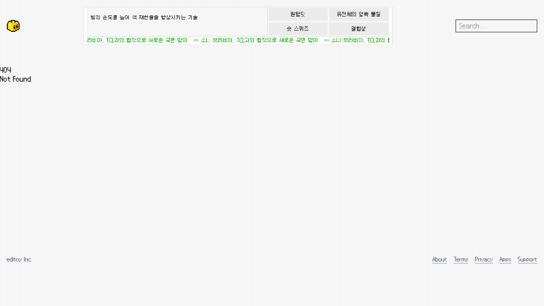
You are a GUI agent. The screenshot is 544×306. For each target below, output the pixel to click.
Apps (505, 259)
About (440, 259)
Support (527, 259)
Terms (461, 259)
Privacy (484, 259)
